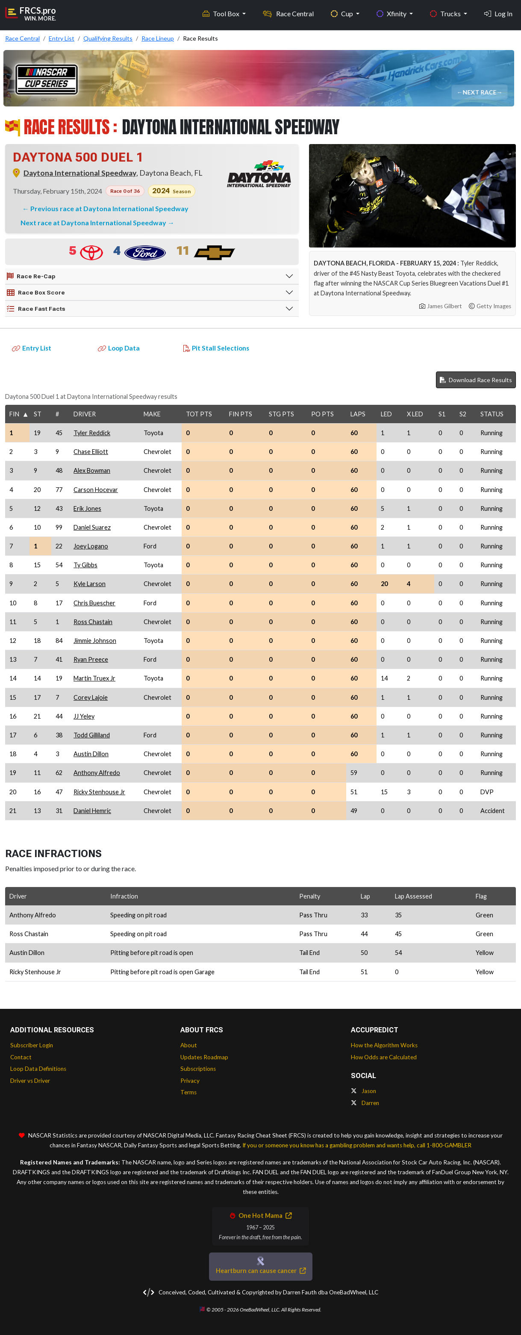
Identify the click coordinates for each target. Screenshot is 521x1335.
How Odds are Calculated (384, 1057)
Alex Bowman (92, 470)
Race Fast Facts (36, 309)
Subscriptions (198, 1068)
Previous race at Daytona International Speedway (109, 208)
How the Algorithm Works (384, 1045)
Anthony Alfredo (97, 772)
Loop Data (119, 348)
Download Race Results (476, 379)
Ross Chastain (93, 621)
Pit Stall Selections (216, 348)
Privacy (190, 1080)
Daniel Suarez (92, 527)
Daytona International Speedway (80, 172)
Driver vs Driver (30, 1080)
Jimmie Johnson (95, 640)
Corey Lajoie (91, 697)
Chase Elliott (91, 451)
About (188, 1045)
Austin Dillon (91, 753)
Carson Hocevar (96, 489)
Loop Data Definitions (38, 1068)
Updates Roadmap (204, 1057)
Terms (188, 1092)
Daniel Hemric (92, 810)
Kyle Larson (90, 583)
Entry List (31, 348)
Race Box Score (36, 293)
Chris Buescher (94, 603)
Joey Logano (91, 546)
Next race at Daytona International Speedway (94, 222)
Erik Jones (87, 508)
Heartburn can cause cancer (261, 1270)
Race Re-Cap (31, 276)
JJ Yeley (84, 716)
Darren (365, 1102)
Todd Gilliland (92, 735)
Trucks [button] (446, 13)
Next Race (480, 92)
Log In (498, 13)
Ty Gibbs (85, 565)
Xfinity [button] (392, 13)
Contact (21, 1057)
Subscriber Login (31, 1045)
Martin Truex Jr (94, 678)
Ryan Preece (91, 659)
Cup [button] (342, 13)
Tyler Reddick (92, 432)
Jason (363, 1090)
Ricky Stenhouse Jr (99, 792)
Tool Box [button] (222, 13)
